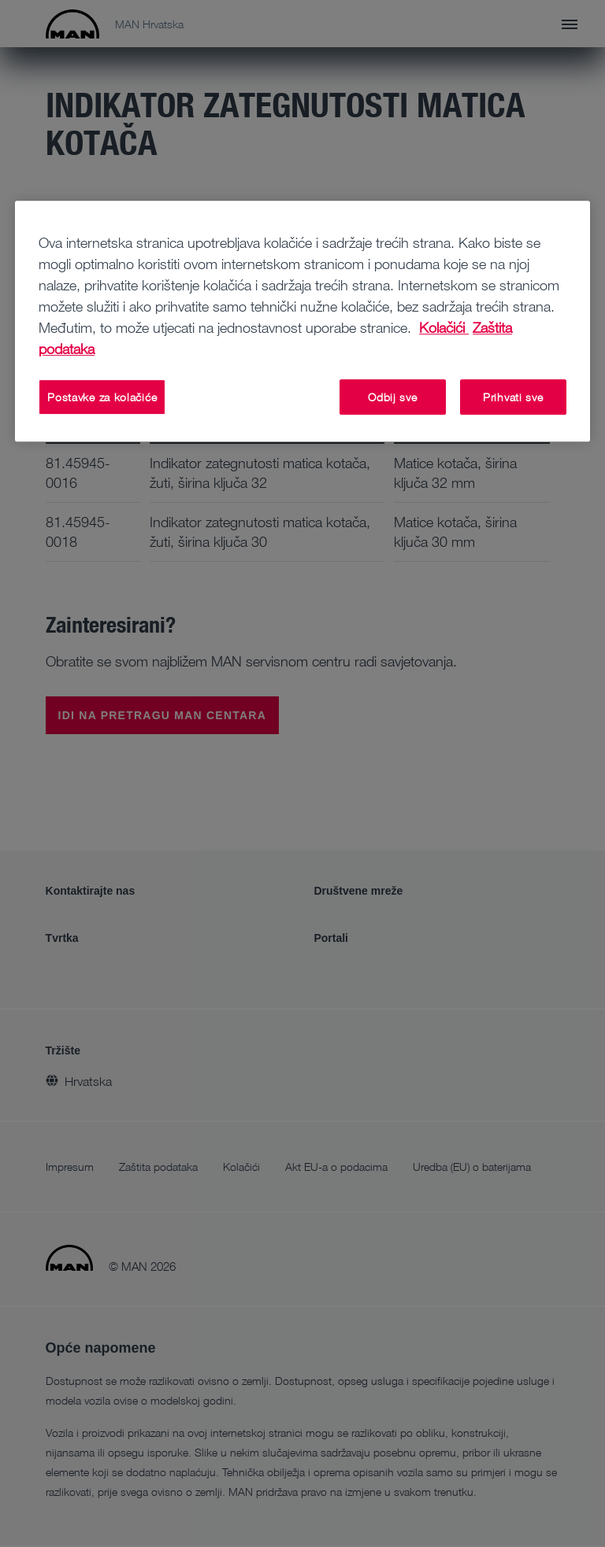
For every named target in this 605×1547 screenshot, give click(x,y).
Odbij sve (392, 397)
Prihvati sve (513, 397)
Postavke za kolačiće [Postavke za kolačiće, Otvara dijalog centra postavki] (102, 397)
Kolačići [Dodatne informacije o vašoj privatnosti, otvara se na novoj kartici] (444, 327)
